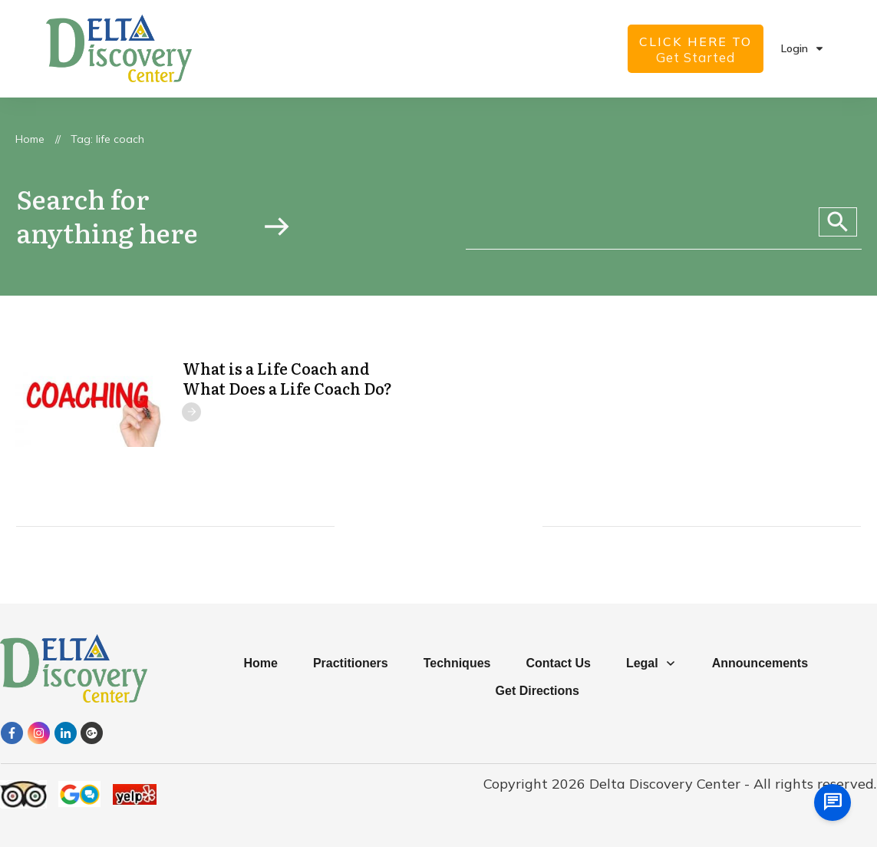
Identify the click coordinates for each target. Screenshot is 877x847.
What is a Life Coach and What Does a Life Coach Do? (287, 377)
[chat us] (832, 802)
